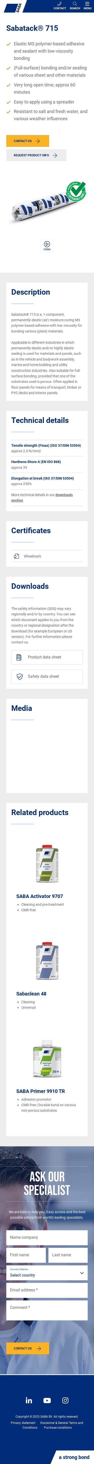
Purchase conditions (58, 1427)
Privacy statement (23, 1423)
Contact (60, 6)
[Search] (75, 6)
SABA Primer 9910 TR (40, 1091)
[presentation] (44, 1332)
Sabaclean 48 (31, 994)
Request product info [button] (31, 155)
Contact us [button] (23, 141)
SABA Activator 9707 (39, 896)
